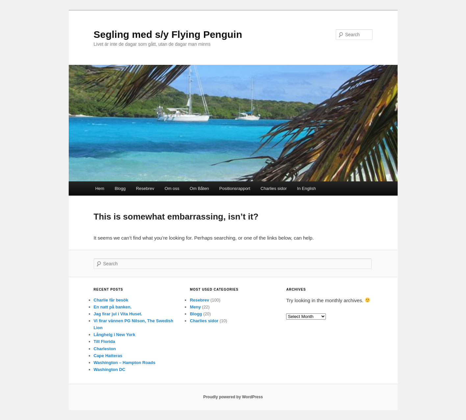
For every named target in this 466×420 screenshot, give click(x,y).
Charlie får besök (111, 300)
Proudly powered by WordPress (233, 397)
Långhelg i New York (114, 334)
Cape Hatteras (108, 355)
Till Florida (104, 341)
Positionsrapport (234, 188)
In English (306, 188)
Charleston (105, 348)
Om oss (172, 188)
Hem (99, 188)
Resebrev (145, 188)
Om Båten (199, 188)
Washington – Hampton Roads (125, 362)
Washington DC (109, 369)
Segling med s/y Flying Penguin (168, 34)
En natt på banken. (113, 306)
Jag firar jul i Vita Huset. (118, 313)
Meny (195, 306)
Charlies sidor (273, 188)
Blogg (120, 188)
